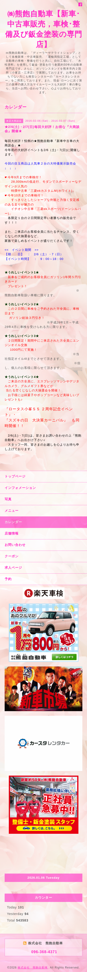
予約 (8, 579)
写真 (8, 499)
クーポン (12, 556)
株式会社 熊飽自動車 (33, 967)
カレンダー (13, 522)
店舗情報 (12, 533)
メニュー (12, 510)
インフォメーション (20, 488)
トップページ (15, 476)
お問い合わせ (15, 545)
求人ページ (13, 567)
